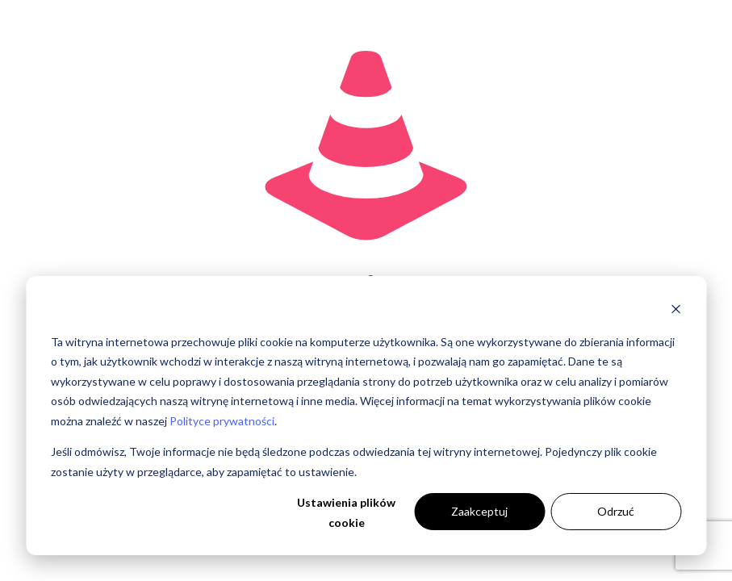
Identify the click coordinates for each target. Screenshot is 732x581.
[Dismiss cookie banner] (675, 311)
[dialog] (366, 415)
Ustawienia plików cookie (346, 512)
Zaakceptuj (479, 511)
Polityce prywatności (221, 421)
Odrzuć (615, 511)
